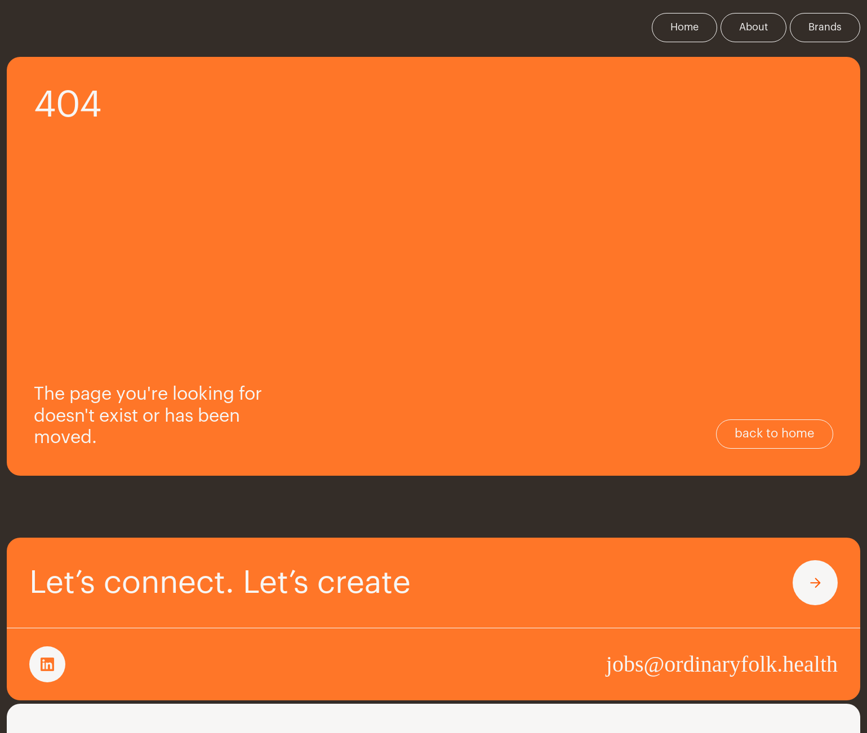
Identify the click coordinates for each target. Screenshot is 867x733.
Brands (825, 27)
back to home (775, 433)
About (753, 27)
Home (684, 27)
